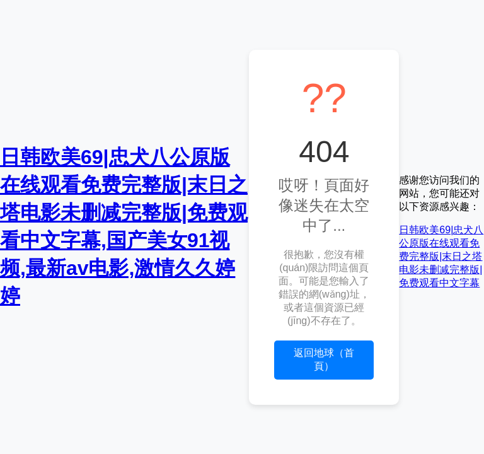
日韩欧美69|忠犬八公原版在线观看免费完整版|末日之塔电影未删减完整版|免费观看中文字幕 (441, 256)
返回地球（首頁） (324, 359)
